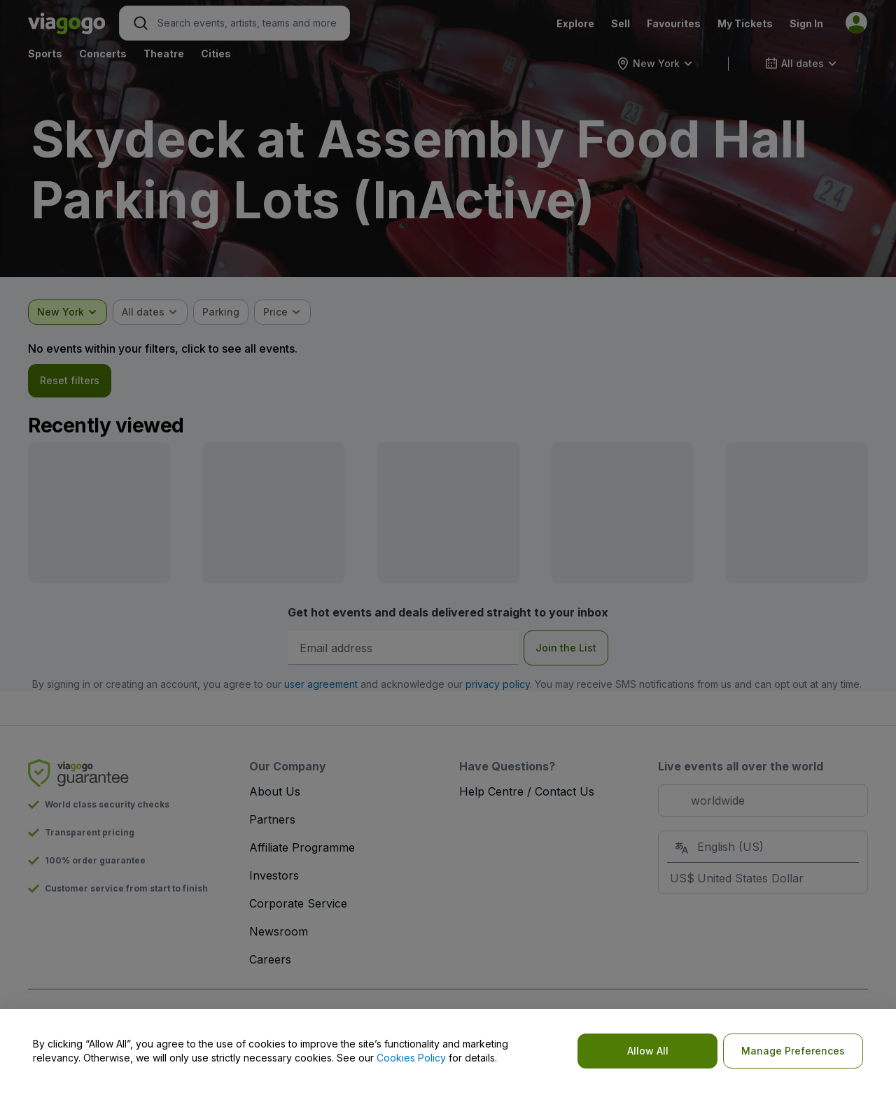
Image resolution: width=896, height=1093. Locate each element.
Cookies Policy (411, 1058)
